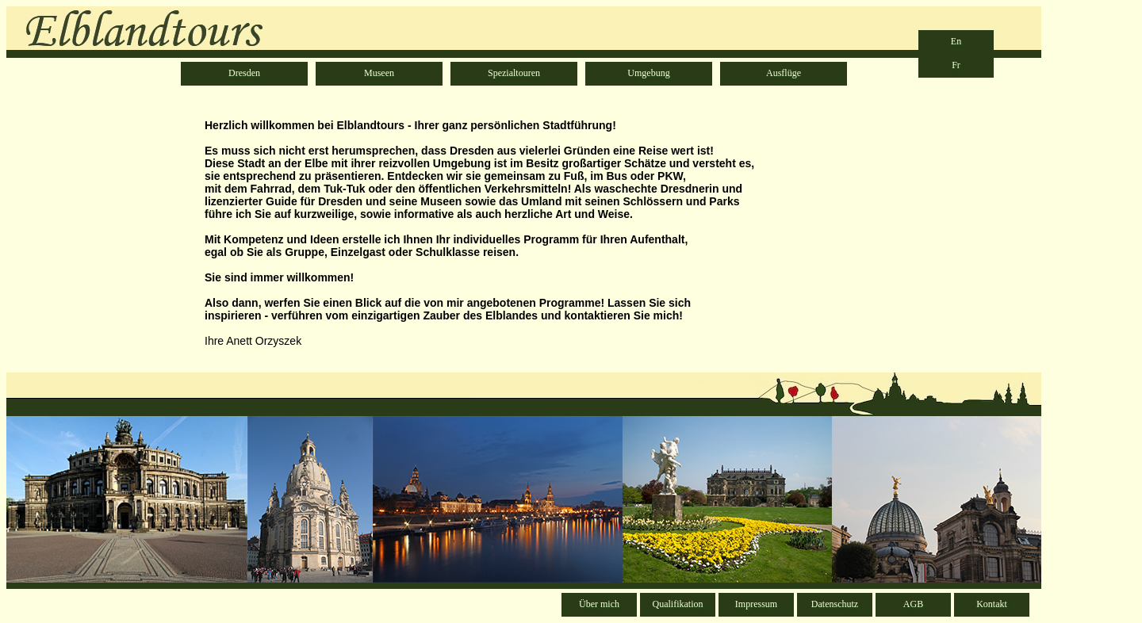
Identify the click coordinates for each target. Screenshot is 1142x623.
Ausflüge (783, 72)
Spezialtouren (514, 72)
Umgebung (648, 72)
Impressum (756, 604)
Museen (379, 72)
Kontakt (991, 604)
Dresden (244, 72)
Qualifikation (678, 604)
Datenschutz (834, 604)
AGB (913, 604)
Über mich (599, 604)
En (956, 41)
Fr (956, 65)
